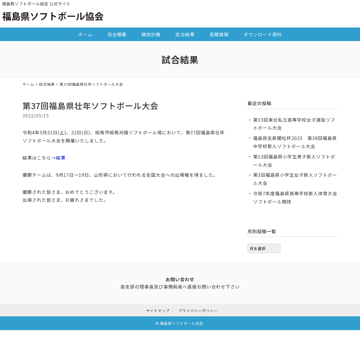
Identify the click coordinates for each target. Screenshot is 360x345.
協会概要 (117, 34)
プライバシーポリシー (198, 309)
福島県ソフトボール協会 (181, 322)
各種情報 (219, 34)
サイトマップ (158, 309)
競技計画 (151, 34)
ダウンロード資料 (263, 34)
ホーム (85, 34)
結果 (61, 157)
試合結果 (185, 34)
